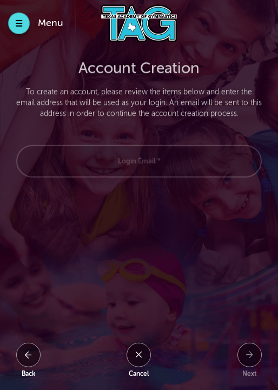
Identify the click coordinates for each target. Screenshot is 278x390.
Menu (50, 22)
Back (28, 374)
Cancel (139, 374)
